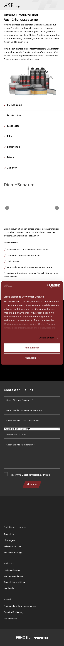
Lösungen (9, 540)
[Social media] (5, 515)
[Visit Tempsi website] (41, 638)
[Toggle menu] (59, 4)
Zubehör (12, 168)
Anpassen (32, 357)
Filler (10, 136)
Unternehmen (12, 570)
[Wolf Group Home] (12, 5)
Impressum (10, 618)
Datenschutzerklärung (34, 475)
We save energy (13, 552)
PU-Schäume (14, 105)
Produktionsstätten (15, 582)
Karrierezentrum (13, 576)
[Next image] (57, 208)
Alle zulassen (32, 347)
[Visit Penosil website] (23, 637)
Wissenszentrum (13, 546)
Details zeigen (46, 337)
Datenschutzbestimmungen (20, 606)
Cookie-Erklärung (13, 612)
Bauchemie (13, 147)
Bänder (11, 157)
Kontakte (9, 588)
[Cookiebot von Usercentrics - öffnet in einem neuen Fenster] (46, 286)
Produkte (9, 534)
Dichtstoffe (14, 115)
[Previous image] (7, 208)
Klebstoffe (13, 126)
